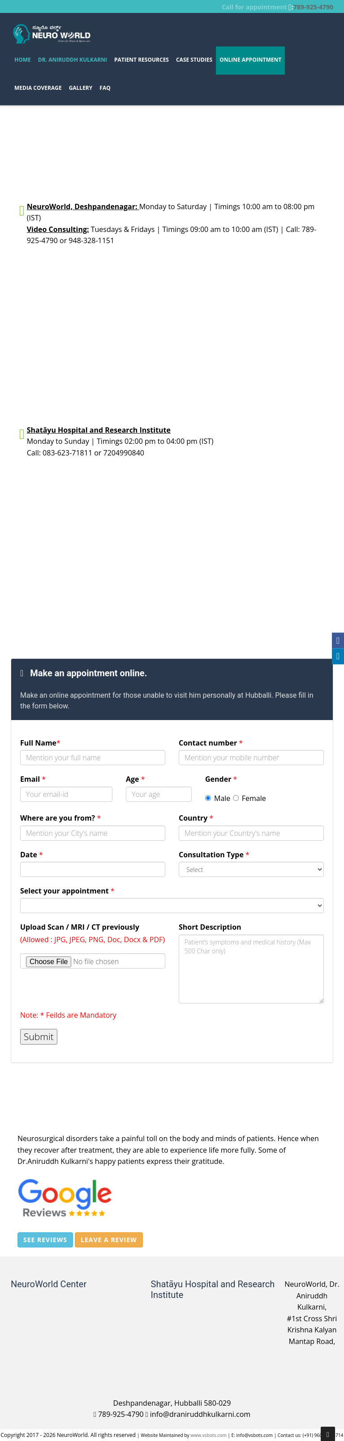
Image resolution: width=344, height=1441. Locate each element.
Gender (221, 779)
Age (135, 779)
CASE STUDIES (194, 59)
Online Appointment (250, 59)
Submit (39, 1036)
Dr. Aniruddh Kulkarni (72, 59)
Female (249, 798)
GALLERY (81, 88)
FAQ (104, 88)
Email (33, 779)
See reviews (45, 1239)
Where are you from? (60, 818)
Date (31, 855)
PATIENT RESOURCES (141, 59)
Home (22, 59)
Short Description (210, 927)
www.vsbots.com (208, 1435)
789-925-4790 (313, 7)
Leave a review (109, 1239)
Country (196, 818)
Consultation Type (214, 855)
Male (217, 798)
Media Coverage (38, 88)
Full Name (40, 743)
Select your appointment (67, 891)
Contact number (211, 743)
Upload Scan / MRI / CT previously (79, 927)
